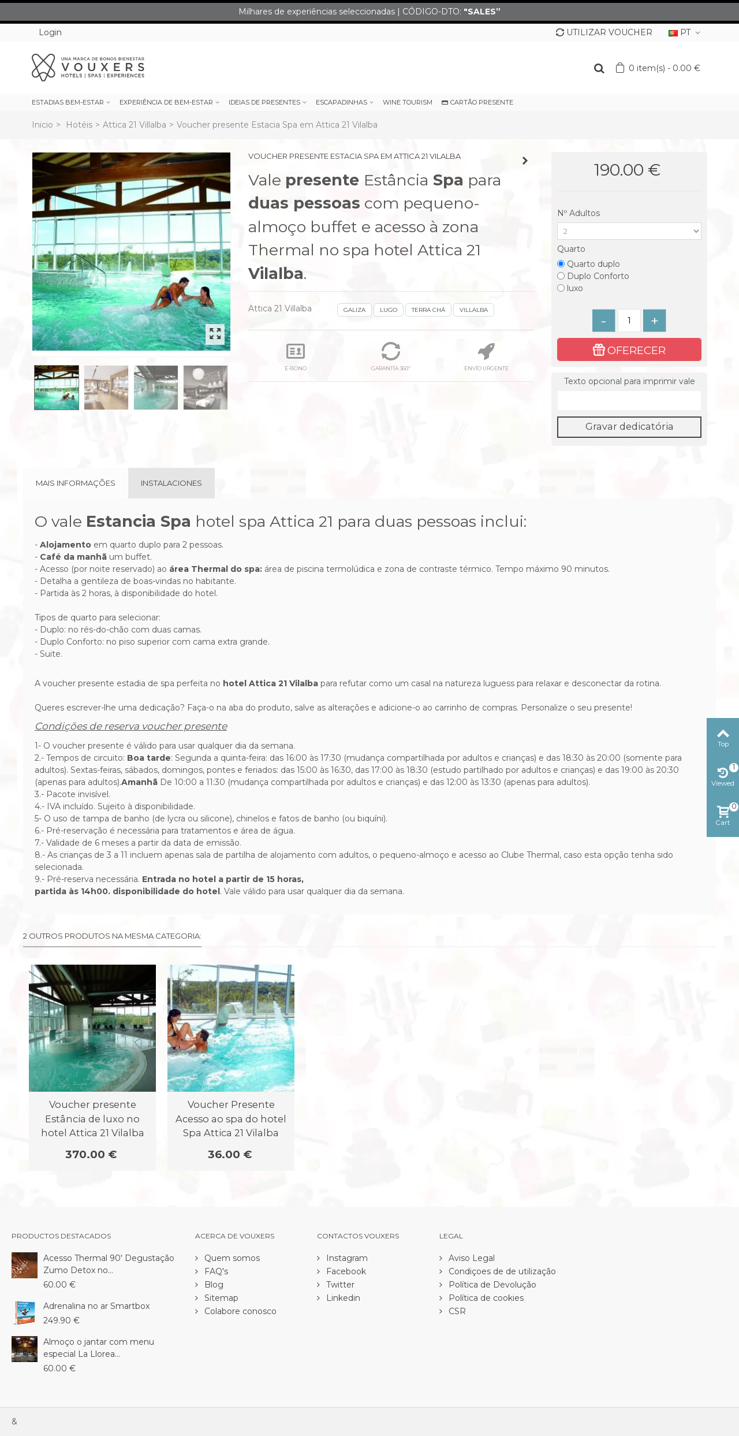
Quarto (572, 249)
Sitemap (220, 1298)
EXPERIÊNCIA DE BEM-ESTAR (166, 102)
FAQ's (215, 1271)
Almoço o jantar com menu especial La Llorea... (98, 1348)
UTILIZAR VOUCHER (604, 32)
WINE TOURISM (407, 102)
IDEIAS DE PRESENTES (264, 102)
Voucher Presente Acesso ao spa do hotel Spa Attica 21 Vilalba (231, 1119)
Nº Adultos (579, 213)
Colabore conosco (239, 1311)
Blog (212, 1284)
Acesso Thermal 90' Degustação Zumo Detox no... (108, 1264)
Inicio (42, 125)
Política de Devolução (491, 1284)
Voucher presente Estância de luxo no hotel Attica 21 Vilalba (92, 1119)
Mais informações (75, 483)
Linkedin (342, 1298)
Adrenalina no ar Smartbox (96, 1306)
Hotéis (79, 125)
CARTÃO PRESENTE (477, 102)
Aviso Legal (470, 1258)
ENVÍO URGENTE (486, 356)
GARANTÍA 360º (390, 356)
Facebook (345, 1271)
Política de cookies (485, 1298)
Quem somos (231, 1258)
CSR (456, 1311)
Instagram (346, 1258)
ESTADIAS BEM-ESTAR (68, 102)
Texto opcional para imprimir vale (629, 381)
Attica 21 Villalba (134, 125)
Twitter (339, 1284)
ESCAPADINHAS (341, 102)
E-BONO (296, 356)
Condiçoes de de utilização (501, 1271)
